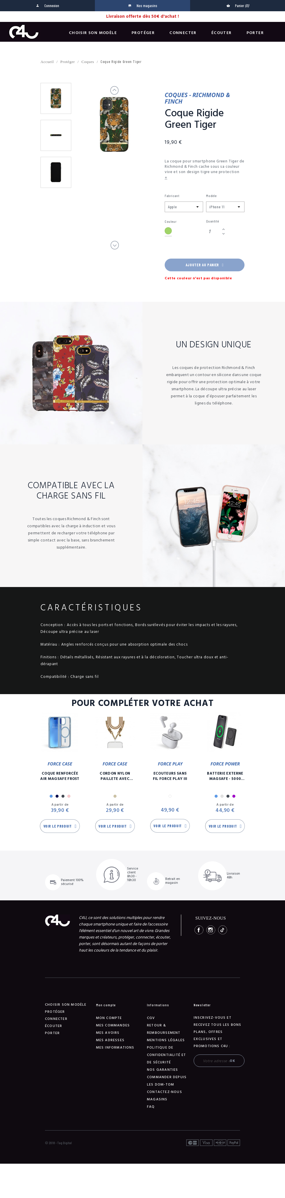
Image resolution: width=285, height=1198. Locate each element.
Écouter (221, 33)
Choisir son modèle (93, 33)
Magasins (157, 1099)
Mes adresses (110, 1040)
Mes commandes (113, 1025)
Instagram (211, 930)
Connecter (183, 33)
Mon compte (109, 1017)
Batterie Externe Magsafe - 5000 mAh (225, 776)
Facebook (199, 930)
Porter (255, 33)
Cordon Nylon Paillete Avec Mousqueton (115, 776)
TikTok (222, 930)
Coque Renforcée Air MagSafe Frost (60, 776)
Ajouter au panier (205, 264)
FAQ (151, 1106)
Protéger (143, 33)
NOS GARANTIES (162, 1069)
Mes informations (115, 1047)
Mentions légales (166, 1040)
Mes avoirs (108, 1032)
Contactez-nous (164, 1091)
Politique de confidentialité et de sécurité (166, 1055)
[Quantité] (213, 231)
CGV (151, 1017)
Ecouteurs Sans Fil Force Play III (170, 776)
